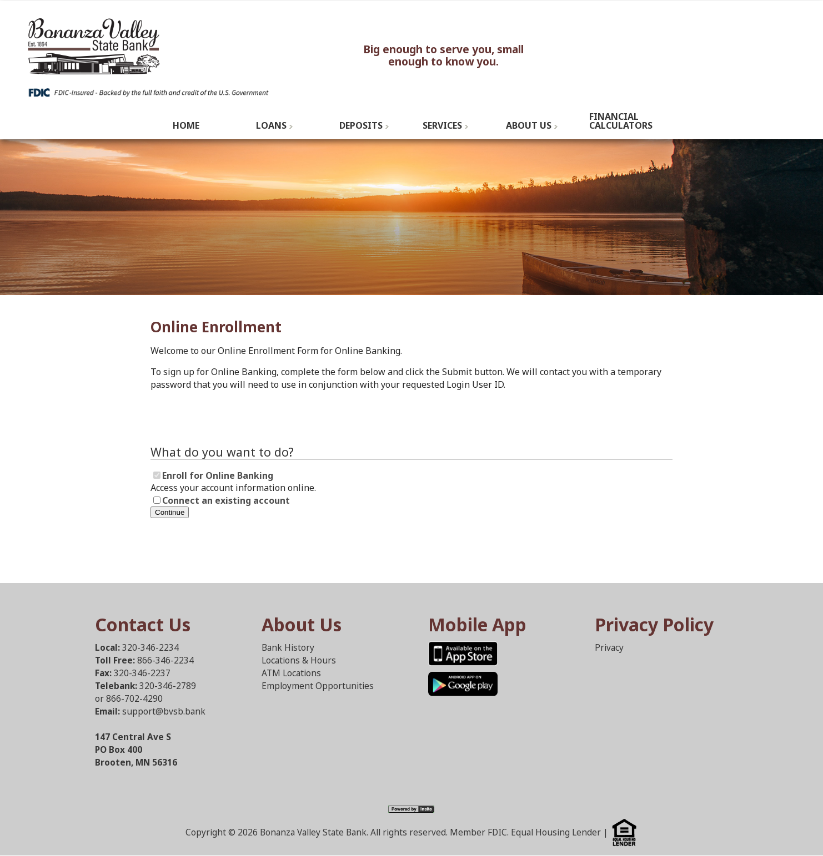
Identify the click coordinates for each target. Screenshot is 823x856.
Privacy (609, 648)
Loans (271, 125)
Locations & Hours (299, 660)
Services (442, 125)
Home (186, 125)
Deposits (361, 125)
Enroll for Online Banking (217, 475)
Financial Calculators (621, 120)
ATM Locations (291, 673)
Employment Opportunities (318, 686)
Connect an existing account (226, 500)
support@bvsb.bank (163, 711)
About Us (528, 125)
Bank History (288, 648)
